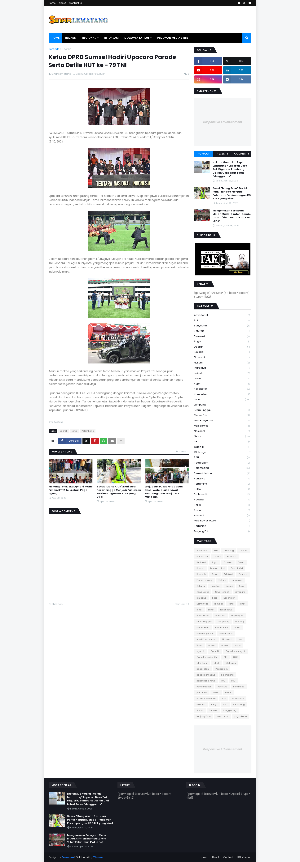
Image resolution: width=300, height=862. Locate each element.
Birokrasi (222, 336)
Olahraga (222, 452)
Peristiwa (222, 479)
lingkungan (237, 615)
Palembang (88, 430)
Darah (215, 574)
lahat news (226, 609)
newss (211, 645)
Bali (222, 321)
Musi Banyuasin (222, 421)
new (240, 639)
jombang (201, 597)
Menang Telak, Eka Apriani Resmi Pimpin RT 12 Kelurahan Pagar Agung (71, 490)
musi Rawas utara (222, 521)
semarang (239, 704)
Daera (241, 562)
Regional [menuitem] (89, 38)
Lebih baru (57, 604)
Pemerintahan (222, 473)
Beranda (54, 49)
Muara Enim (222, 415)
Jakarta (222, 373)
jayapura (240, 591)
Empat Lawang (204, 580)
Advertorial (222, 315)
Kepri (222, 384)
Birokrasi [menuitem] (111, 38)
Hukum (222, 363)
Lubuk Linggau (222, 410)
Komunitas (222, 394)
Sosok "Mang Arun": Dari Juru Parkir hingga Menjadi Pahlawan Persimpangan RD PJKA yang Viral (119, 492)
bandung (229, 550)
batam (217, 556)
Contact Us (75, 3)
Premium (67, 857)
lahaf (242, 603)
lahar (199, 609)
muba (237, 627)
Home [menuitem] (55, 38)
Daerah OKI (237, 568)
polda (216, 692)
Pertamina (222, 484)
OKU (235, 657)
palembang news (205, 680)
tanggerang (229, 710)
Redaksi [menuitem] (71, 38)
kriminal (222, 516)
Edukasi (222, 352)
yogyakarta (240, 716)
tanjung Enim (222, 531)
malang (239, 621)
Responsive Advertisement (222, 122)
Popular (203, 153)
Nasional (222, 431)
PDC (233, 680)
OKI (222, 442)
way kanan (222, 716)
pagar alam (203, 668)
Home (52, 3)
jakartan (215, 586)
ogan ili (200, 651)
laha (231, 603)
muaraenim (221, 627)
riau (225, 704)
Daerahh (201, 574)
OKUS (216, 663)
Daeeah (228, 562)
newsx (224, 645)
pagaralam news (205, 674)
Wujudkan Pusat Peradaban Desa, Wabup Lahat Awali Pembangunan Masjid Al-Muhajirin (164, 492)
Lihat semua (182, 451)
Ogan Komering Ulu (207, 657)
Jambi (229, 586)
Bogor (222, 342)
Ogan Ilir (222, 447)
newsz (237, 645)
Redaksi (222, 500)
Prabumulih (222, 494)
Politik (222, 489)
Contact (228, 857)
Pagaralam (222, 463)
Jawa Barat (202, 591)
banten (243, 550)
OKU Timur (202, 663)
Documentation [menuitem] (136, 38)
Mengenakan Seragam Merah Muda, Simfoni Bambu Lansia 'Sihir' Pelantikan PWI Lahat (232, 216)
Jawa (222, 378)
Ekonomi (222, 357)
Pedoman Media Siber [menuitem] (172, 38)
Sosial (222, 510)
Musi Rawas (222, 426)
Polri (224, 698)
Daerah (66, 49)
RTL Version (244, 857)
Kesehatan (222, 389)
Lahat (222, 400)
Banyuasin (222, 326)
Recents (223, 153)
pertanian (222, 526)
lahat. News (202, 615)
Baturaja (222, 331)
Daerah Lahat (217, 568)
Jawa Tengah (222, 591)
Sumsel (213, 710)
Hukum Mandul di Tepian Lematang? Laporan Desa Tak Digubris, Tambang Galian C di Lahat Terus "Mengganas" (230, 169)
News (74, 430)
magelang (223, 621)
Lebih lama (180, 604)
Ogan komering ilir (235, 651)
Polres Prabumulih (206, 698)
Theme (98, 857)
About (62, 3)
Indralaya (222, 368)
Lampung (222, 405)
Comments (242, 153)
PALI (222, 458)
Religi (222, 505)
